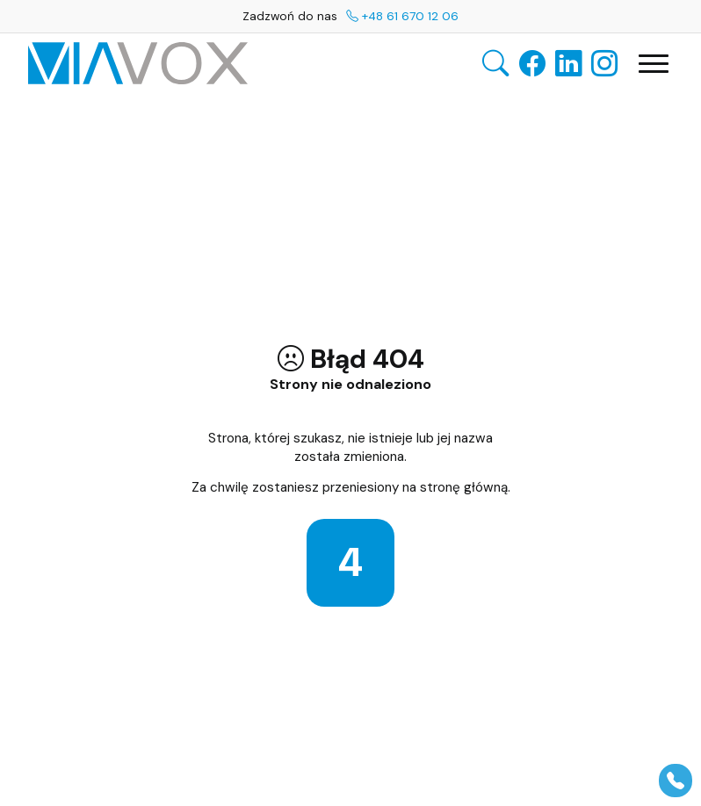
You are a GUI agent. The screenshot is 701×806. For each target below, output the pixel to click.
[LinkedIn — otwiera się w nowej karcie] (568, 63)
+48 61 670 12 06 (402, 16)
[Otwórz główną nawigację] (653, 63)
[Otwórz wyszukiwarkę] (495, 63)
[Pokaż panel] (675, 780)
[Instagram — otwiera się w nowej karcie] (604, 63)
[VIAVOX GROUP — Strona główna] (138, 63)
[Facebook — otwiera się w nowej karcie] (532, 63)
